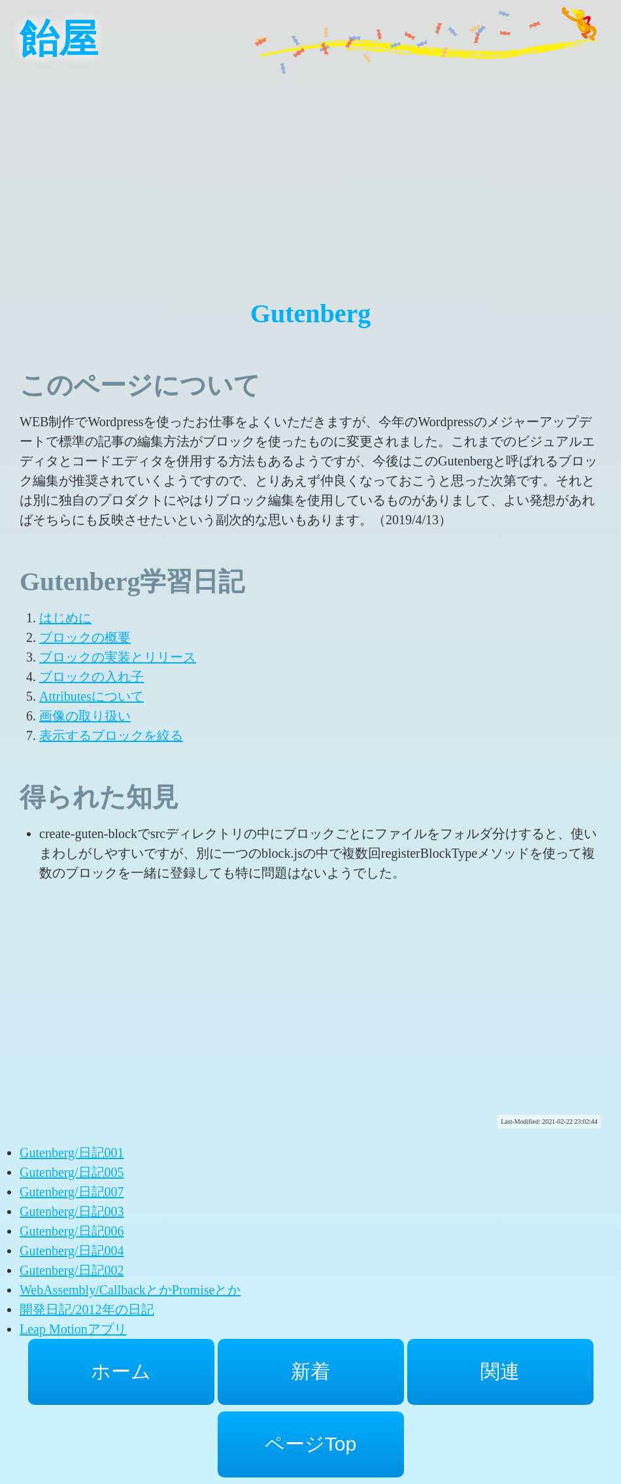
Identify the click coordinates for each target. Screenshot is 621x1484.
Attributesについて (91, 696)
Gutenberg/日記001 (72, 1152)
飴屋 (59, 39)
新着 (310, 1371)
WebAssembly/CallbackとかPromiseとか (130, 1290)
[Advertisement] (310, 169)
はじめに (65, 618)
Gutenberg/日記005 (72, 1172)
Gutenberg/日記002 (72, 1270)
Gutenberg (310, 313)
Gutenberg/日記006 (72, 1231)
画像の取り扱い (85, 716)
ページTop (310, 1444)
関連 (500, 1371)
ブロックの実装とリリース (117, 657)
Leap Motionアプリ (73, 1329)
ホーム (121, 1371)
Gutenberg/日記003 (72, 1211)
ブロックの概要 (85, 637)
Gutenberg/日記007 (72, 1192)
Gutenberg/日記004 (72, 1250)
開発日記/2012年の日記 (87, 1309)
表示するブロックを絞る (111, 735)
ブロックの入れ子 (91, 676)
